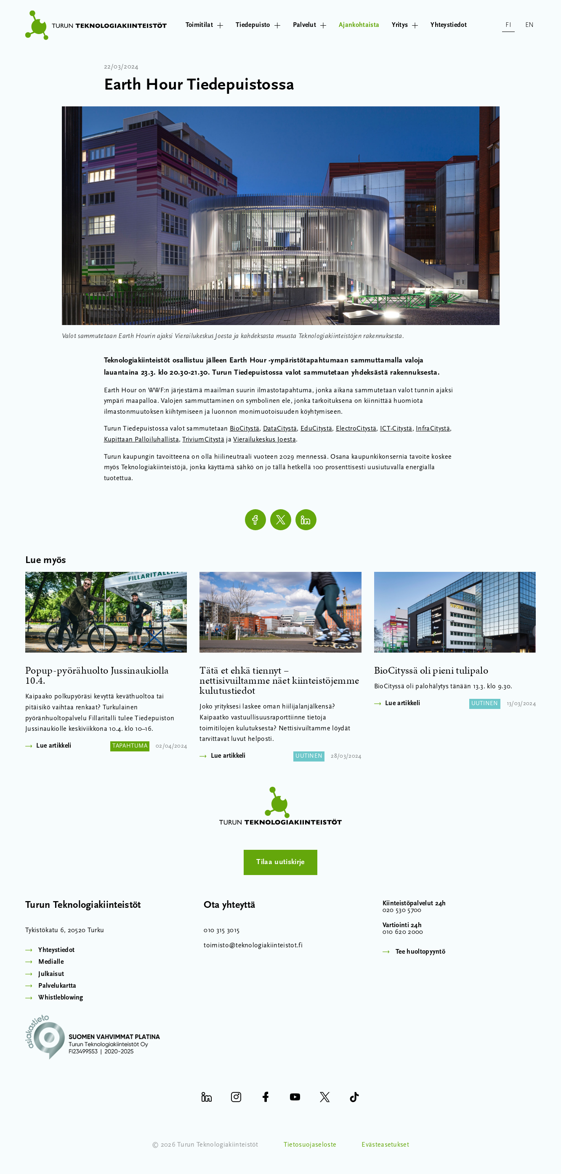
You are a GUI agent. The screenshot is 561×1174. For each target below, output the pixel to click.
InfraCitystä (433, 429)
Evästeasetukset (385, 1145)
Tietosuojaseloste (310, 1145)
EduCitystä (316, 429)
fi (508, 25)
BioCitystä (244, 429)
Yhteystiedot (449, 25)
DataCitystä (280, 429)
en (529, 25)
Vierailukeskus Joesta (264, 439)
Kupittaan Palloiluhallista (141, 439)
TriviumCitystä (203, 439)
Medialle (51, 962)
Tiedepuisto (258, 25)
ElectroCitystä (356, 429)
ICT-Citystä (396, 429)
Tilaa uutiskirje (280, 862)
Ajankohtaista (359, 25)
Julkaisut (51, 974)
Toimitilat (204, 25)
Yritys (405, 25)
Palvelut (310, 25)
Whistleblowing (60, 997)
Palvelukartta (57, 986)
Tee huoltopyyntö (420, 952)
